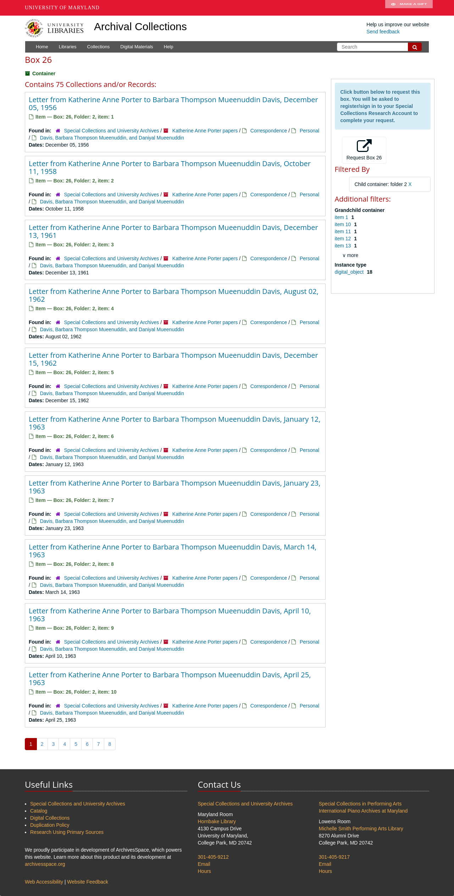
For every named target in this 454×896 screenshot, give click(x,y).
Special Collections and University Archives (111, 130)
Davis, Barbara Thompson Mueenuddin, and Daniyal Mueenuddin (112, 138)
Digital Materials (136, 46)
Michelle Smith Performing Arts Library (361, 828)
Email (204, 864)
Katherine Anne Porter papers (205, 130)
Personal (309, 130)
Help (168, 46)
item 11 (344, 231)
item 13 (344, 245)
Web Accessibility (44, 882)
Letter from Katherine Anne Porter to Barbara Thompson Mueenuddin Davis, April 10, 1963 (170, 614)
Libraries (68, 46)
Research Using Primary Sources (67, 832)
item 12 (344, 238)
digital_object (350, 272)
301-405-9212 (213, 857)
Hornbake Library (217, 821)
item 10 (344, 224)
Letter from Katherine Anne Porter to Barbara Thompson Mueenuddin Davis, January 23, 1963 (174, 487)
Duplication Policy (50, 825)
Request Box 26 (364, 149)
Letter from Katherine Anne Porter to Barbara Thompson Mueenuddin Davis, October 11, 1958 (170, 167)
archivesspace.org (45, 864)
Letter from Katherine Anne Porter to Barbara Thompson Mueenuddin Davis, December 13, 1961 (173, 231)
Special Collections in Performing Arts (360, 804)
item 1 (342, 217)
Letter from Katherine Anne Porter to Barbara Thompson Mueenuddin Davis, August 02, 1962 (174, 295)
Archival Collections (140, 26)
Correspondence (268, 130)
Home (42, 46)
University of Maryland (62, 7)
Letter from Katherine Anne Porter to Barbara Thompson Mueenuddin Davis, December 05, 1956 (173, 103)
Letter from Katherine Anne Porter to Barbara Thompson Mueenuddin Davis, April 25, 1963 (170, 678)
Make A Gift (409, 8)
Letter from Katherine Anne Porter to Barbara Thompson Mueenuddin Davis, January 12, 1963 (174, 423)
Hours (204, 871)
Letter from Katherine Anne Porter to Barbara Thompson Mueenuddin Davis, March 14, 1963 (172, 550)
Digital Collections (50, 818)
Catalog (38, 811)
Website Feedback (87, 882)
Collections (98, 46)
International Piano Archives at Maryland (363, 811)
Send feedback (382, 31)
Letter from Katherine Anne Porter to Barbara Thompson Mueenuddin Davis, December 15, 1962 (173, 359)
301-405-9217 (334, 857)
